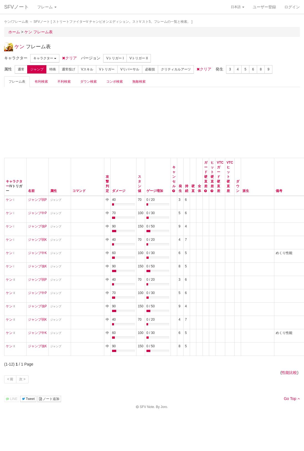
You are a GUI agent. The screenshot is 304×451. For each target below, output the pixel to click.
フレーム (47, 7)
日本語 (237, 7)
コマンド (79, 191)
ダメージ (118, 191)
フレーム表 (17, 81)
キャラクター (44, 58)
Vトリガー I (115, 58)
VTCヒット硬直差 (230, 177)
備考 (279, 191)
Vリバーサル (129, 69)
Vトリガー (107, 69)
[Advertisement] (45, 121)
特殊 (52, 69)
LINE (11, 399)
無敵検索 (139, 81)
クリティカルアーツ (176, 69)
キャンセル (174, 176)
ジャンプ (37, 69)
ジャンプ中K (37, 253)
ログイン (292, 7)
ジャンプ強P (37, 226)
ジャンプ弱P (37, 200)
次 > (22, 379)
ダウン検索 (88, 81)
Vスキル (87, 69)
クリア (69, 58)
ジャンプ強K (37, 266)
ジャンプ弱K (37, 240)
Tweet (28, 399)
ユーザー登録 (264, 7)
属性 (53, 191)
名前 (31, 191)
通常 (21, 69)
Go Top (292, 398)
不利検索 (64, 81)
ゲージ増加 (154, 191)
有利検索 (41, 81)
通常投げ (68, 69)
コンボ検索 (114, 81)
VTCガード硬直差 (220, 177)
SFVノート (16, 7)
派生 (245, 191)
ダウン (237, 186)
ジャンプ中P (37, 213)
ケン (19, 46)
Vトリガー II (139, 58)
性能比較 (289, 372)
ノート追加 (49, 399)
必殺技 (150, 69)
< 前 (10, 379)
